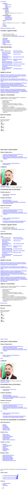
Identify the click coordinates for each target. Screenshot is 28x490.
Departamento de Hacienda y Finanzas (7, 28)
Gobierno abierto (6, 438)
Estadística (5, 450)
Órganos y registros (4, 339)
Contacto (7, 9)
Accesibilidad (7, 16)
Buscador (7, 10)
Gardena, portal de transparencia (9, 439)
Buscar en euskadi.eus (9, 13)
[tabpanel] (14, 58)
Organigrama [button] (5, 38)
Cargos (1, 358)
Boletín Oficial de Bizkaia (8, 457)
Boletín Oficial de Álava (7, 456)
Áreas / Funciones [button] (6, 40)
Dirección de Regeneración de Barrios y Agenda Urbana (7, 62)
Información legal (8, 17)
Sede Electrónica (8, 19)
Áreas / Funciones (3, 281)
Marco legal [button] (5, 39)
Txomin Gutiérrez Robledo (18, 52)
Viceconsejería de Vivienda (7, 63)
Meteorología (5, 448)
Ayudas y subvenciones (7, 445)
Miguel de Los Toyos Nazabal (19, 63)
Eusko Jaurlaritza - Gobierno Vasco (17, 36)
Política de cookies (8, 18)
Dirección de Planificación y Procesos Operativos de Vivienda (7, 68)
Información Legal (6, 428)
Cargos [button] (4, 43)
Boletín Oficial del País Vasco (8, 455)
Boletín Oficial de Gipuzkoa (8, 458)
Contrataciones (5, 446)
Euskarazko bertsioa (6, 483)
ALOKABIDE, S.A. (6, 164)
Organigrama (2, 231)
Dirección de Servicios (6, 52)
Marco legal (2, 257)
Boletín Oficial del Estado (8, 459)
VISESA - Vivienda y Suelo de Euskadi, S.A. (11, 163)
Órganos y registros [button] (6, 42)
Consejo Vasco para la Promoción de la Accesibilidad (13, 156)
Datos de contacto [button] (6, 41)
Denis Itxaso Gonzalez (17, 50)
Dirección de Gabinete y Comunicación (6, 54)
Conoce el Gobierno (6, 435)
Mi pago (4, 447)
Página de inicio (8, 4)
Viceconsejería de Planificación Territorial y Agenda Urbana (7, 56)
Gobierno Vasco (8, 6)
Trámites (6, 7)
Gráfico (1, 49)
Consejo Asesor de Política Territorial (10, 155)
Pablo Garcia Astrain (17, 65)
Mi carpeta (5, 26)
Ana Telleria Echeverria (17, 62)
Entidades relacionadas (4, 382)
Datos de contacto (3, 303)
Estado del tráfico (6, 449)
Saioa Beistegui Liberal (17, 68)
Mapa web (7, 11)
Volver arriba (5, 485)
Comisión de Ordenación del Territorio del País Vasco (13, 154)
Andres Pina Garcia (17, 53)
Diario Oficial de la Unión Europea (9, 460)
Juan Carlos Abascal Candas (18, 56)
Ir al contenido (3, 1)
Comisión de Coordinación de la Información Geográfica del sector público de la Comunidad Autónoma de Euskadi (14, 222)
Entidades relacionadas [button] (7, 44)
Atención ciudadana (6, 437)
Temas (6, 5)
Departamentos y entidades (8, 436)
